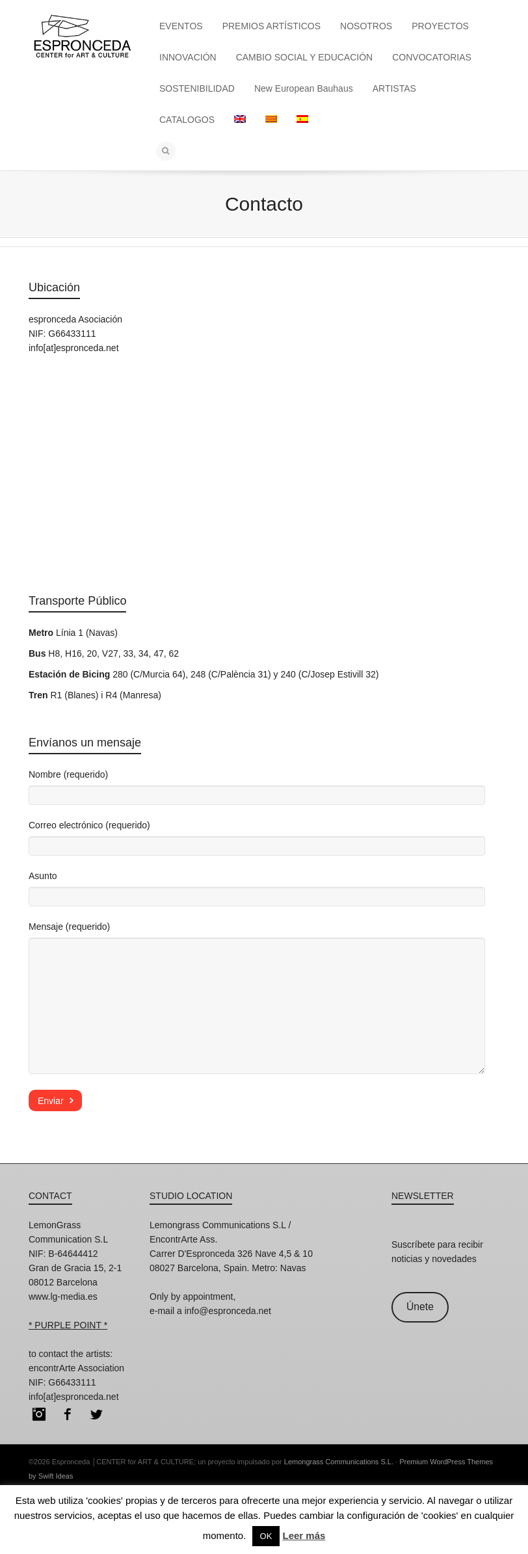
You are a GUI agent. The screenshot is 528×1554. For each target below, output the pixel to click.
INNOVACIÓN (188, 57)
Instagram (39, 1414)
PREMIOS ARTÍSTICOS (271, 26)
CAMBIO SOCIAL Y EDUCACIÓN (304, 57)
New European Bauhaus (303, 88)
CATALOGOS (187, 119)
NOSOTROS (366, 26)
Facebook (67, 1414)
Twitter (96, 1414)
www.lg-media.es (63, 1296)
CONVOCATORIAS (431, 57)
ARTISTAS (394, 88)
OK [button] (266, 1536)
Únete (420, 1306)
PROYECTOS (440, 26)
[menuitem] (240, 119)
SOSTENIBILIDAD (197, 88)
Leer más (303, 1535)
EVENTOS (181, 26)
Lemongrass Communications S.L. (338, 1462)
